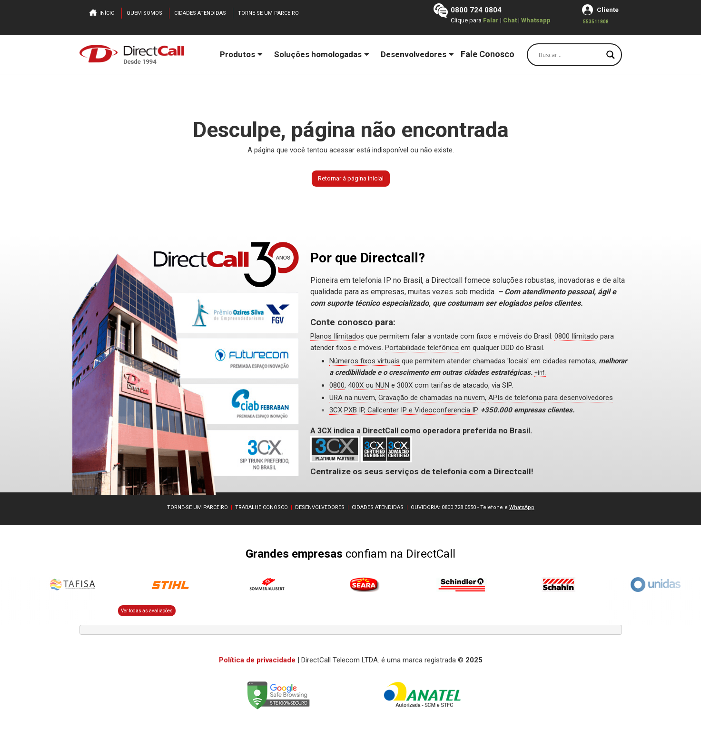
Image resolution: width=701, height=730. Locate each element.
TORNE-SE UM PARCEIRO (197, 507)
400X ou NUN (368, 385)
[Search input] (570, 54)
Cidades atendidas (200, 13)
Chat (510, 20)
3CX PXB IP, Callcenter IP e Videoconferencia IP (403, 410)
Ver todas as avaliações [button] (147, 610)
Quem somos (144, 13)
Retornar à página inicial (351, 178)
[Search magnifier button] (610, 54)
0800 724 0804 (475, 10)
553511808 (595, 21)
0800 (337, 385)
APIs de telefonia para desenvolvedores (550, 397)
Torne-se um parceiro (268, 13)
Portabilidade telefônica (422, 347)
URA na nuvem (352, 397)
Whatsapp (535, 20)
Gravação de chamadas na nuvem (431, 397)
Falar (490, 20)
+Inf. (540, 373)
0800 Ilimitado (576, 336)
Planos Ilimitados (337, 336)
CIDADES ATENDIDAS (378, 507)
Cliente (607, 9)
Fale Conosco (487, 54)
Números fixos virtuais (364, 361)
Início (107, 13)
